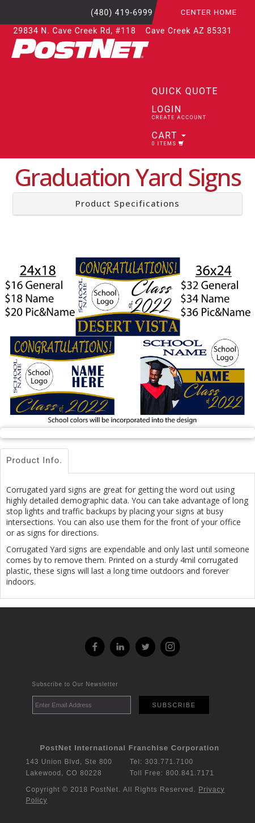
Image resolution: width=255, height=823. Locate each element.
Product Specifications (127, 203)
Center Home (209, 12)
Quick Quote (185, 91)
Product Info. (34, 460)
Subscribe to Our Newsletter (75, 684)
